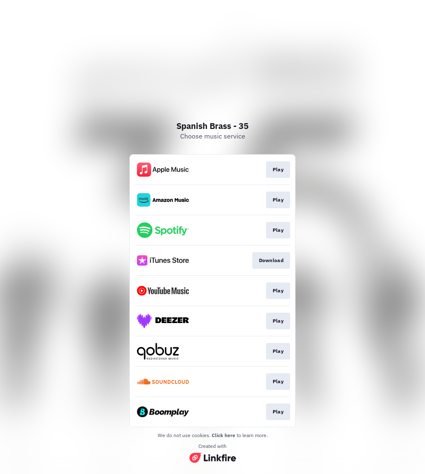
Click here (223, 435)
